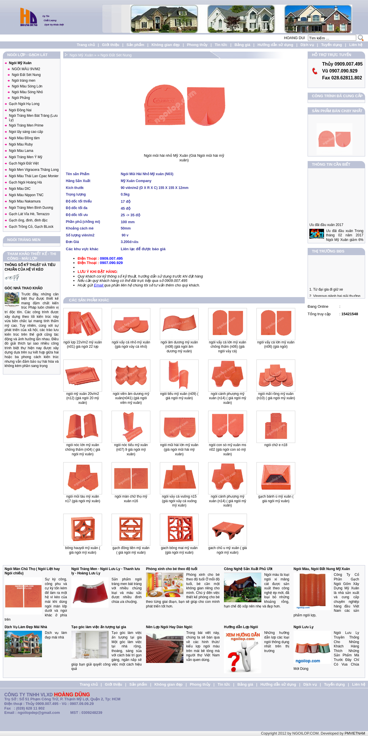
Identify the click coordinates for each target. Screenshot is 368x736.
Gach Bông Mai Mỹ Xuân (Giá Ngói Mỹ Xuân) (179, 550)
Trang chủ (86, 45)
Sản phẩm (135, 45)
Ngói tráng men (23, 81)
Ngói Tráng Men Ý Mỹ (25, 157)
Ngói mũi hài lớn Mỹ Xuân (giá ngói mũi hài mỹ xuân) (179, 449)
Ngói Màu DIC (19, 189)
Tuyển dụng (331, 45)
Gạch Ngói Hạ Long (24, 104)
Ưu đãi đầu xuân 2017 (326, 235)
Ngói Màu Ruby (21, 144)
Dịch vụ (307, 45)
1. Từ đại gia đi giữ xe (326, 294)
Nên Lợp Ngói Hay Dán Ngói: (169, 627)
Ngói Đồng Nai (20, 110)
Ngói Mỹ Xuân (20, 63)
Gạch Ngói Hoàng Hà (25, 182)
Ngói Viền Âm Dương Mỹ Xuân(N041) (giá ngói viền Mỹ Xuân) (131, 398)
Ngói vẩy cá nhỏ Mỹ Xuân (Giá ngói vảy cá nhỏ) (131, 344)
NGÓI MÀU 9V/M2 (26, 69)
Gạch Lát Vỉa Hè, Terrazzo (29, 214)
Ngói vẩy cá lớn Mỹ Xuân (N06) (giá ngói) (275, 344)
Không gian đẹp (166, 45)
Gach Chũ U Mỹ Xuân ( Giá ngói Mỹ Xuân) (227, 550)
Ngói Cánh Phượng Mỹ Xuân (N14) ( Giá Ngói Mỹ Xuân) (227, 500)
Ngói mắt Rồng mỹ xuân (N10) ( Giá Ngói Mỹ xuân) (276, 396)
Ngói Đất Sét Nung (26, 75)
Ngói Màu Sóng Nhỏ (27, 92)
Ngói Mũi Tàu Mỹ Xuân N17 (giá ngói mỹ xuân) (82, 498)
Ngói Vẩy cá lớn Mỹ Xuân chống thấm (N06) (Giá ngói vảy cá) (227, 346)
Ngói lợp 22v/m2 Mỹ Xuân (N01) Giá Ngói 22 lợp (83, 344)
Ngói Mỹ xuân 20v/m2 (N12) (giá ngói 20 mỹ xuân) (82, 398)
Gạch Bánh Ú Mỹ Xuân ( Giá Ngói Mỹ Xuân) (275, 498)
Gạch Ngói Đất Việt (24, 163)
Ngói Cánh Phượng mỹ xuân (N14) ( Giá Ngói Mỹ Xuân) (227, 398)
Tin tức (221, 45)
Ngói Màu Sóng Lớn (27, 86)
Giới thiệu (110, 45)
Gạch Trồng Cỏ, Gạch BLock (31, 227)
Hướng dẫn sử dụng (275, 45)
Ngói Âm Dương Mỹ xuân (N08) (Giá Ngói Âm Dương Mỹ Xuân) (179, 346)
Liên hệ (355, 45)
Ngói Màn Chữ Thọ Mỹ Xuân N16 (131, 498)
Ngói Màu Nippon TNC (26, 195)
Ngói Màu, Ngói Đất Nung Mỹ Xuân (322, 569)
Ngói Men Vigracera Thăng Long (34, 170)
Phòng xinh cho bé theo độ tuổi (172, 569)
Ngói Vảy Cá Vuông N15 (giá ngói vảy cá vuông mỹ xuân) (179, 500)
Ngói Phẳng (21, 98)
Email (99, 285)
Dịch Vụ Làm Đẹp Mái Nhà (26, 627)
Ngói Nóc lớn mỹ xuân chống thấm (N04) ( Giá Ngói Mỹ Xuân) (82, 449)
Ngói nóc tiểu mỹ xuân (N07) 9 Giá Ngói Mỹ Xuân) (131, 449)
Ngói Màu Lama (21, 151)
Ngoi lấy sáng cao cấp (26, 132)
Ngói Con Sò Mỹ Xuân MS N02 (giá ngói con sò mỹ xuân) (227, 449)
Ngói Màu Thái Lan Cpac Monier (34, 176)
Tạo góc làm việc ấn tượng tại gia (98, 627)
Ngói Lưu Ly (304, 627)
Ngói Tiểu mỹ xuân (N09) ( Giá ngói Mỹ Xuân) (179, 396)
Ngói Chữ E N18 (275, 445)
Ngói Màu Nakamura (25, 201)
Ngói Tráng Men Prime (26, 125)
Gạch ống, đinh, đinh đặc (28, 220)
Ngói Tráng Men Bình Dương (31, 208)
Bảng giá (242, 45)
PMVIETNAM (355, 733)
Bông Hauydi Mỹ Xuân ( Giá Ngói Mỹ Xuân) (82, 550)
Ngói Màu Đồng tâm (24, 138)
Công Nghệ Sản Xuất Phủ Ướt (248, 569)
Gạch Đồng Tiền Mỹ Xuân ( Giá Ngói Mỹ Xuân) (130, 550)
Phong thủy (197, 45)
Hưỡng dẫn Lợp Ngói (241, 627)
